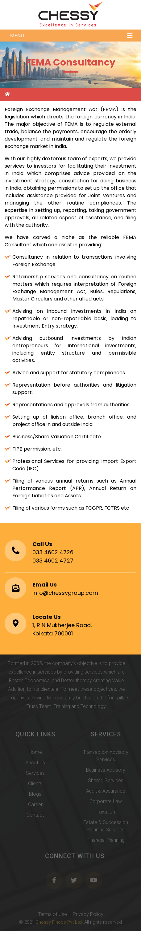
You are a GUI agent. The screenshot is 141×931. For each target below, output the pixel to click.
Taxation (106, 813)
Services (35, 774)
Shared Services (105, 782)
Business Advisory (105, 771)
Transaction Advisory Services (105, 757)
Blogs (35, 795)
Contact (35, 816)
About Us (35, 764)
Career (35, 806)
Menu (71, 35)
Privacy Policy (88, 915)
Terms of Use (52, 915)
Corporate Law (105, 803)
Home (35, 753)
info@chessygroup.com (65, 593)
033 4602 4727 (52, 560)
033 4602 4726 (52, 552)
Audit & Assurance (105, 792)
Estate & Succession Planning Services (105, 827)
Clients (35, 785)
